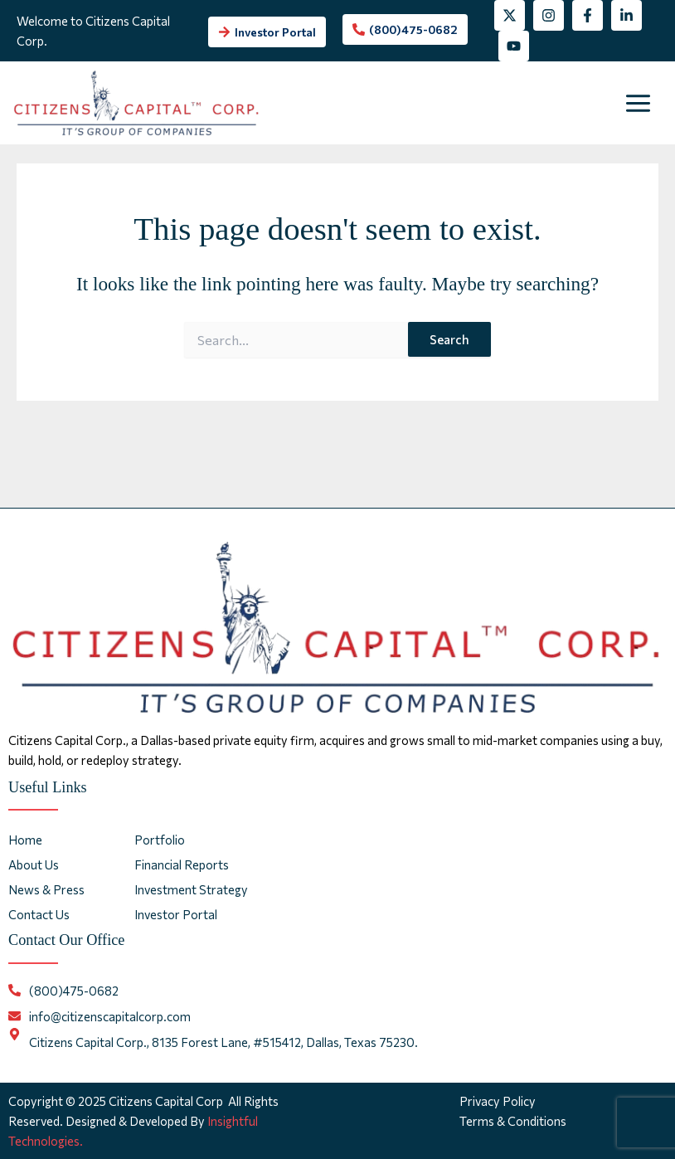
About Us (33, 864)
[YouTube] (513, 46)
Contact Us (39, 914)
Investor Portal (175, 914)
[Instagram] (548, 15)
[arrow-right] (267, 32)
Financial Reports (181, 864)
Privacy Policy (497, 1100)
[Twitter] (509, 15)
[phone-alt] (405, 29)
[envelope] (99, 1016)
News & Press (46, 889)
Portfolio (159, 839)
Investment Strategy (191, 889)
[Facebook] (587, 15)
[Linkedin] (626, 15)
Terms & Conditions (512, 1120)
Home (25, 839)
